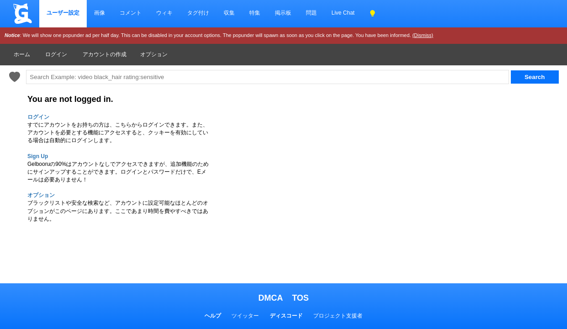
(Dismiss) (422, 35)
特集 (254, 13)
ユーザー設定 (63, 13)
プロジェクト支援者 (337, 316)
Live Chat (343, 13)
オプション (154, 54)
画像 (99, 13)
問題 (311, 13)
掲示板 (283, 13)
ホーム (22, 54)
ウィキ (164, 13)
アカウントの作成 (104, 54)
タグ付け (198, 13)
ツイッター (245, 316)
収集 (229, 13)
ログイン (56, 54)
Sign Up (37, 156)
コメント (131, 13)
